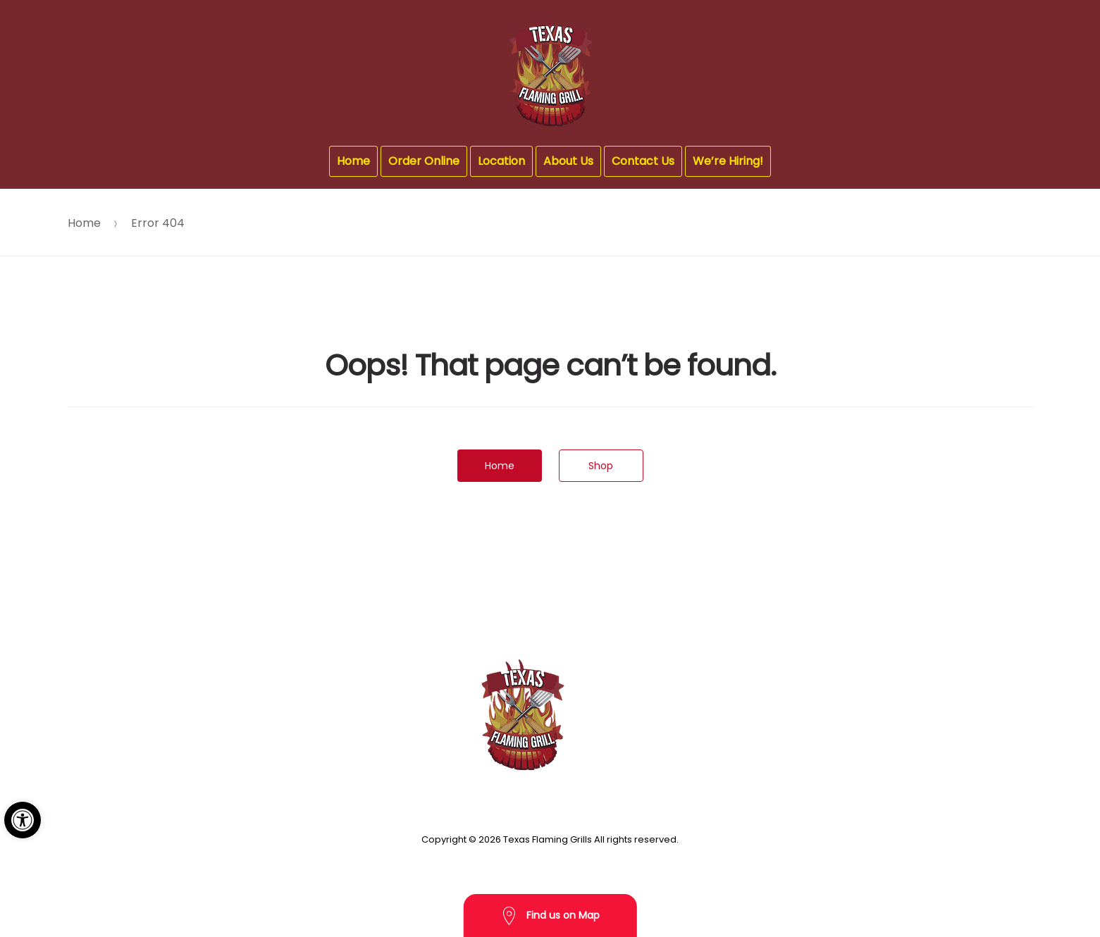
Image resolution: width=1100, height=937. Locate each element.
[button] (23, 820)
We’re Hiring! (728, 161)
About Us (568, 161)
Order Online (423, 161)
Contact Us (643, 161)
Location (501, 161)
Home (353, 161)
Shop (600, 466)
